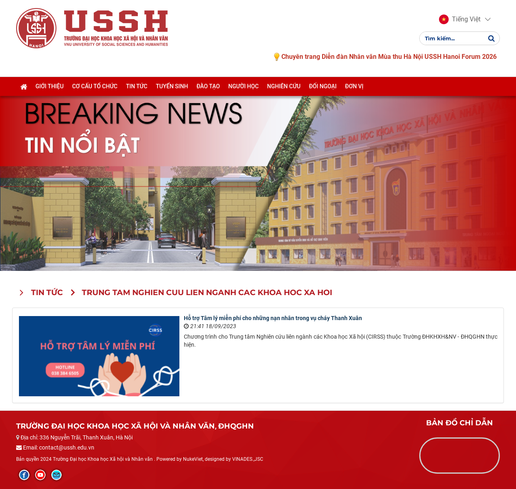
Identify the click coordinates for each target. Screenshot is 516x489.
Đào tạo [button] (208, 86)
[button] (460, 19)
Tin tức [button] (136, 86)
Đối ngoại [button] (323, 86)
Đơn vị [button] (354, 86)
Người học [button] (243, 86)
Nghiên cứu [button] (284, 86)
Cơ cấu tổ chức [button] (95, 86)
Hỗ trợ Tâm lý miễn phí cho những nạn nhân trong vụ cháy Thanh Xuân (273, 318)
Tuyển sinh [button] (172, 86)
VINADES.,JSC (247, 459)
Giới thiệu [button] (49, 86)
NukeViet (193, 459)
